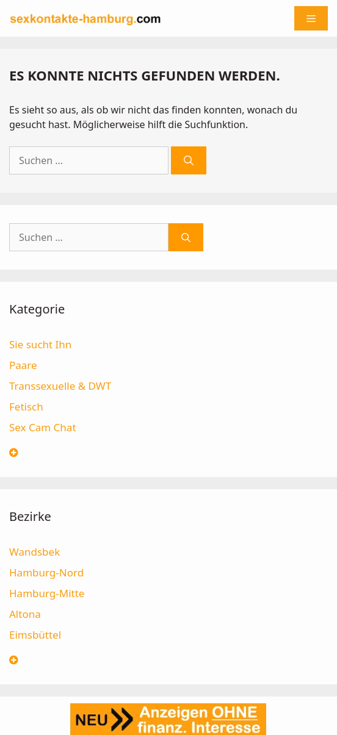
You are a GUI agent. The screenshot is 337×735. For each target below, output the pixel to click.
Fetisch (26, 407)
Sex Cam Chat (42, 427)
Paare (23, 365)
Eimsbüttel (35, 635)
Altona (25, 614)
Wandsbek (34, 552)
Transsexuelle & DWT (60, 386)
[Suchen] (188, 160)
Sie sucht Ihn (40, 344)
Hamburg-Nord (46, 572)
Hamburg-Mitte (46, 593)
